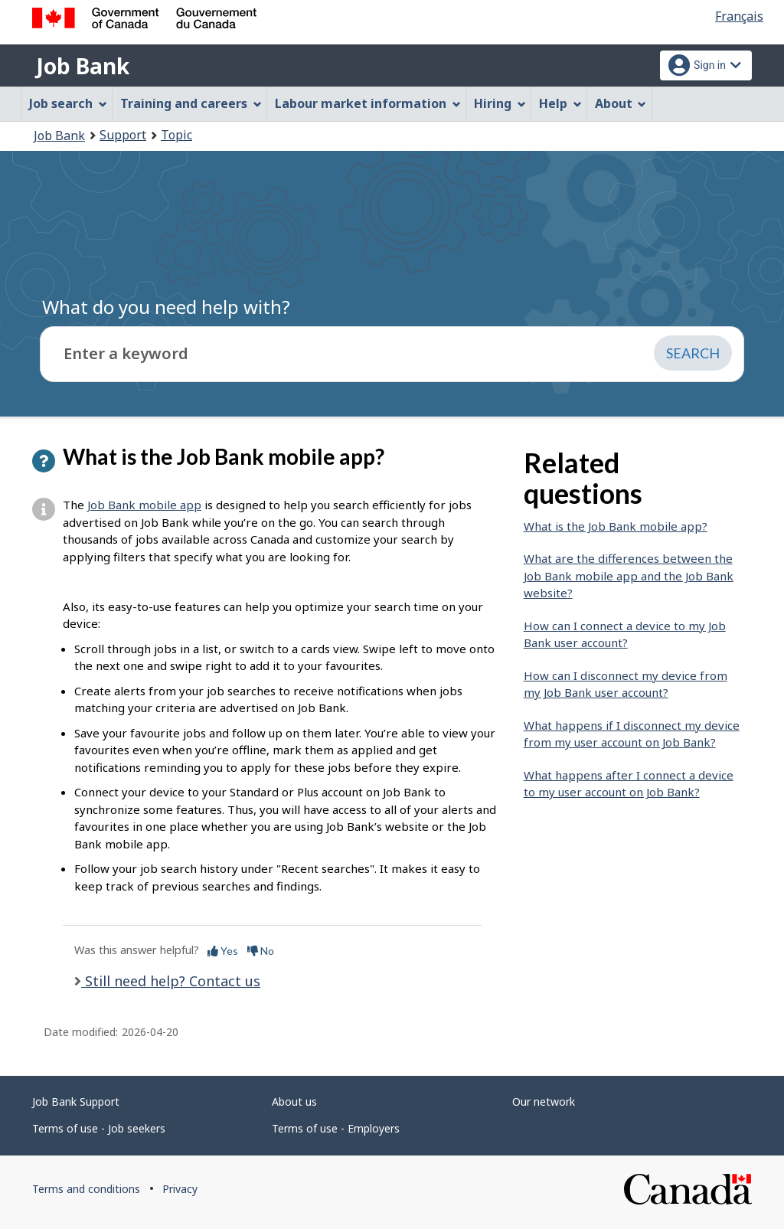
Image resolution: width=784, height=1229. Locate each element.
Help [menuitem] (560, 103)
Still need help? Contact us (170, 981)
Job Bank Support (75, 1101)
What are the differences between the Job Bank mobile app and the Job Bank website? (628, 575)
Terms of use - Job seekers (98, 1128)
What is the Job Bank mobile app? (615, 526)
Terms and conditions (86, 1189)
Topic (176, 134)
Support (123, 134)
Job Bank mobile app (144, 504)
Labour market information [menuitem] (368, 103)
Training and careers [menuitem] (191, 103)
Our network (543, 1101)
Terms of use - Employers (336, 1128)
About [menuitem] (621, 103)
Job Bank (82, 65)
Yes (222, 950)
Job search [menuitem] (68, 103)
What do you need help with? (166, 306)
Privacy (180, 1189)
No (260, 950)
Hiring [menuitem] (500, 103)
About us (294, 1101)
